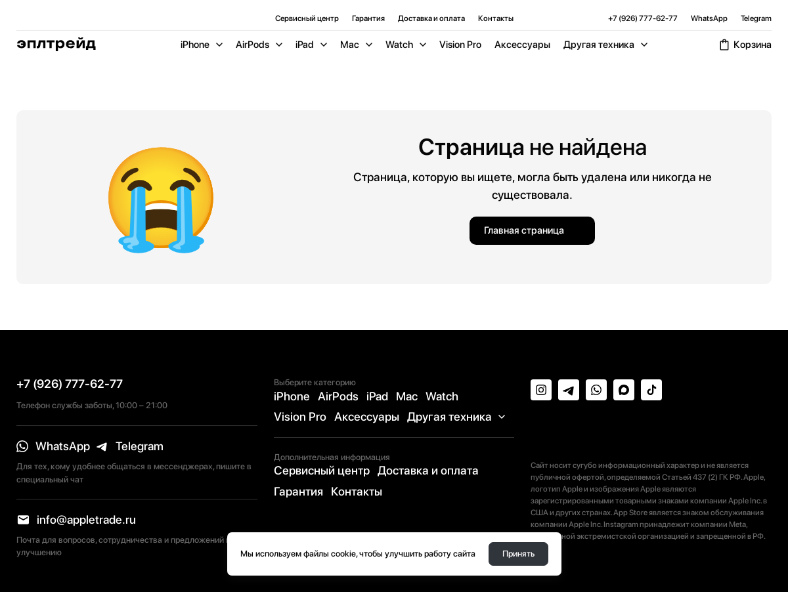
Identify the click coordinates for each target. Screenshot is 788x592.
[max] (623, 389)
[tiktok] (651, 389)
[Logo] (56, 44)
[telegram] (130, 446)
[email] (76, 520)
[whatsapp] (53, 446)
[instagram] (541, 389)
